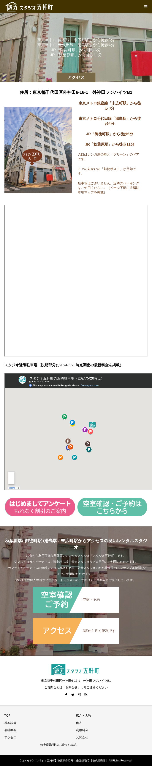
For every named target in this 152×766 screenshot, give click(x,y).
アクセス (10, 737)
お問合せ (82, 737)
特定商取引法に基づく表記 (58, 745)
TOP (7, 715)
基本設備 (10, 723)
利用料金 (82, 730)
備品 (79, 723)
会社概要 (10, 730)
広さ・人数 (83, 715)
